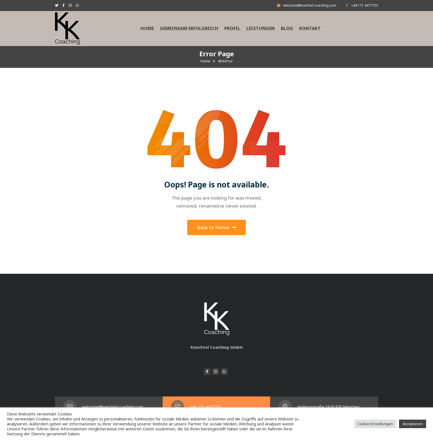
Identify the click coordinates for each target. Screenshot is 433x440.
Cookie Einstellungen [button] (375, 423)
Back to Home (216, 227)
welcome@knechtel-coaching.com (112, 406)
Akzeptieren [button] (412, 423)
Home (205, 60)
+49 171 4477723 (205, 406)
